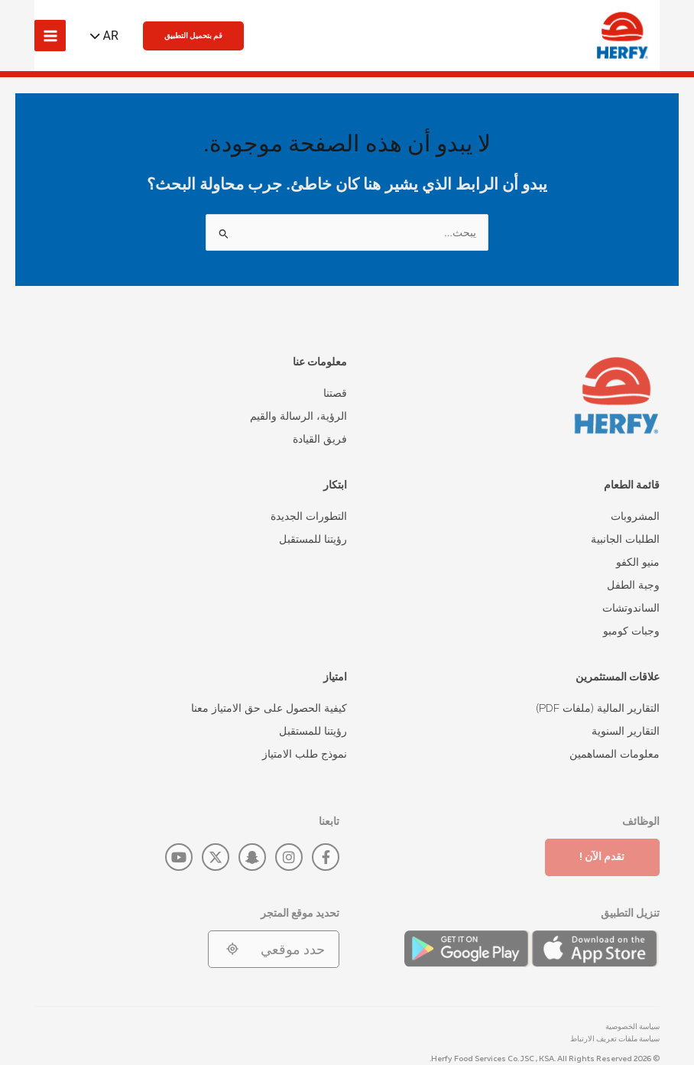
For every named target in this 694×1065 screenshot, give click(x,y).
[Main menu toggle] (50, 35)
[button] (193, 35)
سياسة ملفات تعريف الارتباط (615, 1039)
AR (110, 35)
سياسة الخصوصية (632, 1027)
